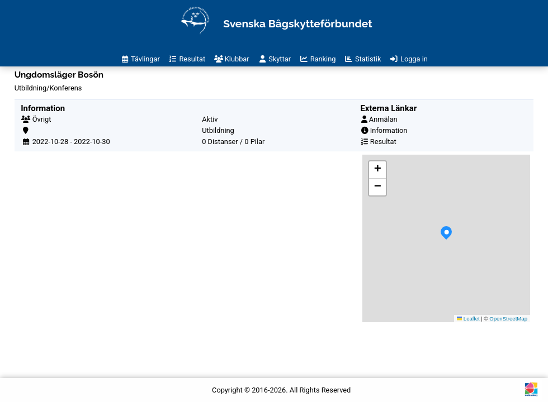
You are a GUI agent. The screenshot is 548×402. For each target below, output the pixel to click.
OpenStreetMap (508, 318)
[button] (446, 238)
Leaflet (468, 318)
